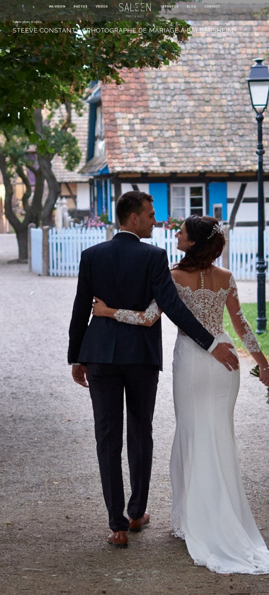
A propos (170, 6)
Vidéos (102, 6)
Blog (191, 6)
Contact (212, 6)
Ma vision (57, 6)
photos (80, 6)
